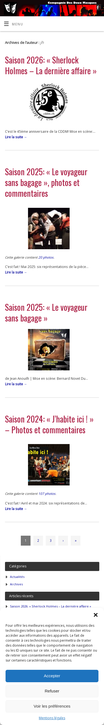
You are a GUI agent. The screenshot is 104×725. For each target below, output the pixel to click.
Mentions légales (52, 718)
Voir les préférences (52, 706)
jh (42, 42)
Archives (16, 584)
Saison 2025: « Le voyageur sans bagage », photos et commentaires (46, 182)
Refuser (52, 691)
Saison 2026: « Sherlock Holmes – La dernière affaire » (51, 65)
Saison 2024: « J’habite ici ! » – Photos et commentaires (49, 424)
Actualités (17, 577)
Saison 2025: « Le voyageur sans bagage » (46, 312)
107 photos (46, 493)
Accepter (52, 675)
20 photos (46, 257)
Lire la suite (16, 137)
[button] (95, 615)
